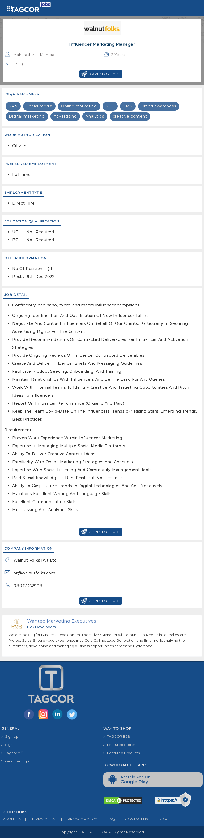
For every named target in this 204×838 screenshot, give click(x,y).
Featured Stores (119, 744)
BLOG (158, 819)
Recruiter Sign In (17, 761)
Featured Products (121, 753)
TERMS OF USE (40, 819)
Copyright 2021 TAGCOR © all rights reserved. (102, 832)
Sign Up (10, 736)
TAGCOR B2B (116, 736)
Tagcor (12, 752)
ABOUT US (11, 819)
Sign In (8, 744)
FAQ (106, 819)
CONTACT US (131, 819)
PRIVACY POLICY (77, 819)
